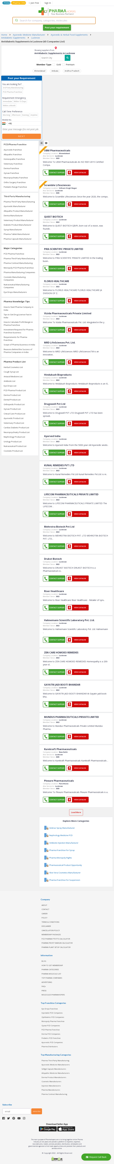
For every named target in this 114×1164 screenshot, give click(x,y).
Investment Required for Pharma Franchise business (18, 331)
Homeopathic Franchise (14, 159)
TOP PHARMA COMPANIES (52, 978)
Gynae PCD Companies (51, 1025)
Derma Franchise (11, 168)
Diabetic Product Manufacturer (17, 225)
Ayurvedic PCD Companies (52, 1042)
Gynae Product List (12, 409)
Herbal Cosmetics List (13, 367)
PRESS (44, 990)
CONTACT (45, 909)
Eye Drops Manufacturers (15, 292)
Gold (58, 64)
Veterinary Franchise (13, 163)
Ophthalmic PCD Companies (53, 1017)
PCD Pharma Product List (15, 390)
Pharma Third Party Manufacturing (19, 201)
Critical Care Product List (14, 413)
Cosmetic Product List (13, 451)
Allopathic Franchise (13, 154)
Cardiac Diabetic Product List (16, 427)
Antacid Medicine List (13, 376)
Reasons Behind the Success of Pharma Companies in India (18, 351)
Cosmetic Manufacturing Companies (15, 278)
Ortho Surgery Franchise (15, 182)
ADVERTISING (47, 982)
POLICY (44, 918)
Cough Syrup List (11, 371)
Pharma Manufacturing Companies (19, 272)
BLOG (44, 961)
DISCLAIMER (46, 926)
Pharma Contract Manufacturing (18, 263)
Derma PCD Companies (51, 1034)
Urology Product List (13, 441)
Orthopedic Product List (14, 404)
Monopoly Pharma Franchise (53, 1021)
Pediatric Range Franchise (15, 187)
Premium (70, 64)
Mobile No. (7, 119)
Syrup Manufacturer (13, 229)
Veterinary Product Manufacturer (19, 220)
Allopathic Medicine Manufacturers (55, 1073)
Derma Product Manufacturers (54, 1077)
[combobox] (54, 20)
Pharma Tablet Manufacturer (17, 234)
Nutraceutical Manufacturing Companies (16, 286)
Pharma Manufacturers (51, 1090)
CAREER (45, 913)
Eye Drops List (10, 385)
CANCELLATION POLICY (51, 930)
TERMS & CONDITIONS (50, 922)
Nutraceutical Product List (15, 446)
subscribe (37, 1111)
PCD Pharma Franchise (14, 253)
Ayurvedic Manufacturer (15, 206)
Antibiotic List (9, 381)
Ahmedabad (39, 70)
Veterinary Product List (14, 423)
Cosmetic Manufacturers (51, 1081)
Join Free (34, 2)
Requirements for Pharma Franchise (15, 338)
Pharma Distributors (50, 1046)
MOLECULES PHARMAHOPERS (53, 995)
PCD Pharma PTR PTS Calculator (56, 939)
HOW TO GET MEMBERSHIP (52, 965)
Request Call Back (96, 1157)
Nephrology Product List (14, 437)
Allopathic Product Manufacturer (18, 211)
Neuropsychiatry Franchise (16, 177)
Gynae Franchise (11, 173)
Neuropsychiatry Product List (17, 432)
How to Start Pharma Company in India (18, 308)
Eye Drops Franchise (50, 1009)
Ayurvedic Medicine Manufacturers (56, 1065)
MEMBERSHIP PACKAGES (51, 934)
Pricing (7, 3)
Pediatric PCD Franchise (51, 1038)
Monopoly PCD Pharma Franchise (19, 267)
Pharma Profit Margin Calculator (57, 943)
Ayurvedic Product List (13, 418)
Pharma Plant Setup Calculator (56, 947)
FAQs (44, 986)
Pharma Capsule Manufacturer (18, 239)
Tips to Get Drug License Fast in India (18, 316)
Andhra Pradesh (72, 70)
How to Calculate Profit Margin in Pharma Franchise (18, 323)
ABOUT (44, 905)
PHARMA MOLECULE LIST (51, 974)
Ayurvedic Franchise (13, 149)
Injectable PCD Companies (52, 1013)
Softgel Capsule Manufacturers (54, 1069)
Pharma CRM (19, 2)
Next (21, 136)
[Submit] (16, 20)
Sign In (48, 2)
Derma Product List (12, 395)
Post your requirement (57, 27)
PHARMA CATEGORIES (50, 969)
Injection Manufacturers (51, 1086)
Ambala (55, 70)
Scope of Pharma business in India (19, 344)
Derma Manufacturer (13, 215)
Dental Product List (12, 399)
